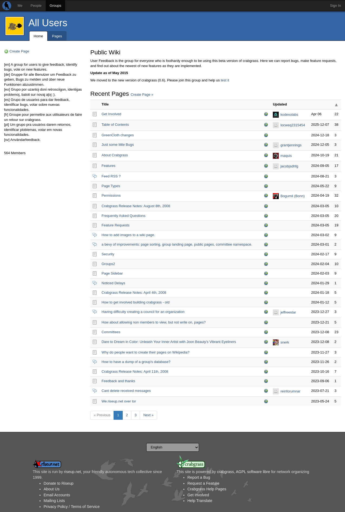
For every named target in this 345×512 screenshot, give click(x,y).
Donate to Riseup (58, 483)
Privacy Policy (56, 506)
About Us (51, 489)
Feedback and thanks (118, 381)
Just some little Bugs (118, 145)
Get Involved (111, 114)
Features (108, 166)
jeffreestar (288, 312)
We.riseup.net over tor (119, 401)
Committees (111, 332)
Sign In (335, 6)
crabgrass (225, 472)
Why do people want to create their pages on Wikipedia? (146, 352)
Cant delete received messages (126, 391)
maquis (286, 156)
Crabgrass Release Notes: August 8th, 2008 (136, 206)
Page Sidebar (112, 273)
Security (108, 254)
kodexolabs (289, 115)
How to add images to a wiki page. (128, 235)
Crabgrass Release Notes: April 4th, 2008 (134, 292)
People (36, 6)
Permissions (111, 195)
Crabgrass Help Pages (206, 489)
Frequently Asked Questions (124, 216)
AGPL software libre (253, 472)
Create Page (19, 51)
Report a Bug (198, 477)
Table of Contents (115, 125)
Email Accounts (57, 495)
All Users (47, 22)
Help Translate (199, 500)
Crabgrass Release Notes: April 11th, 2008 (135, 371)
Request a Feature (203, 483)
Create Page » (142, 95)
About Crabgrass (115, 155)
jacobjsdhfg (289, 166)
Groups (55, 6)
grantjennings (290, 145)
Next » (148, 415)
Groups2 (108, 264)
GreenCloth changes (118, 135)
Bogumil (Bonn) (292, 196)
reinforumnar (290, 391)
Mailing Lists (54, 500)
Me (20, 6)
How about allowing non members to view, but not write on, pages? (154, 322)
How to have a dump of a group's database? (136, 362)
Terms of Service (85, 506)
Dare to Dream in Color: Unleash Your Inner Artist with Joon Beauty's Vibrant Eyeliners (169, 342)
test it (225, 80)
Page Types (111, 186)
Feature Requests (116, 225)
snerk (284, 342)
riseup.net (72, 472)
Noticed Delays (113, 283)
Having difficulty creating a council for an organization (143, 312)
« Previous (102, 415)
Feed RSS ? (111, 176)
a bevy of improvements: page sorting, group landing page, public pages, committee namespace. (177, 244)
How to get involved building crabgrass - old (136, 302)
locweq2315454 (292, 125)
